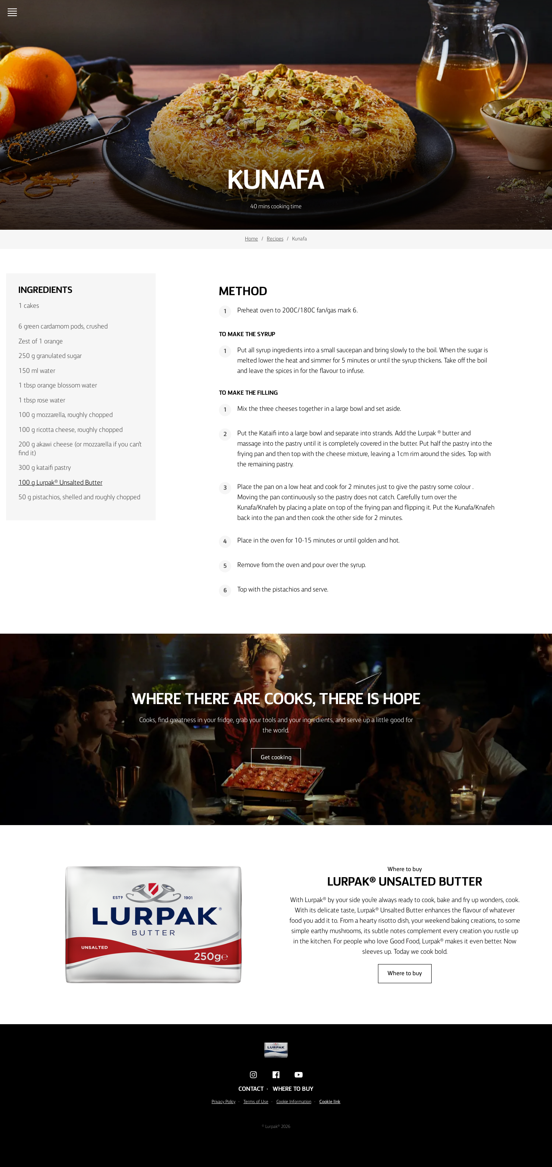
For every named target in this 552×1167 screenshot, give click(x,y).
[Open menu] (13, 12)
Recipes (275, 239)
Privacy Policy (223, 1102)
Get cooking (276, 758)
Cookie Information (293, 1102)
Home (251, 239)
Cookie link (329, 1102)
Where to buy (405, 974)
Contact (251, 1089)
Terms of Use (255, 1102)
